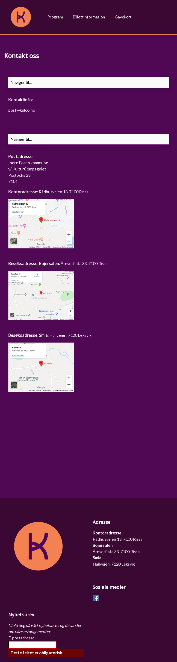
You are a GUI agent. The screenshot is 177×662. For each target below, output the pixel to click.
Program (55, 16)
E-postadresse (21, 637)
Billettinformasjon (89, 16)
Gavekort (123, 16)
